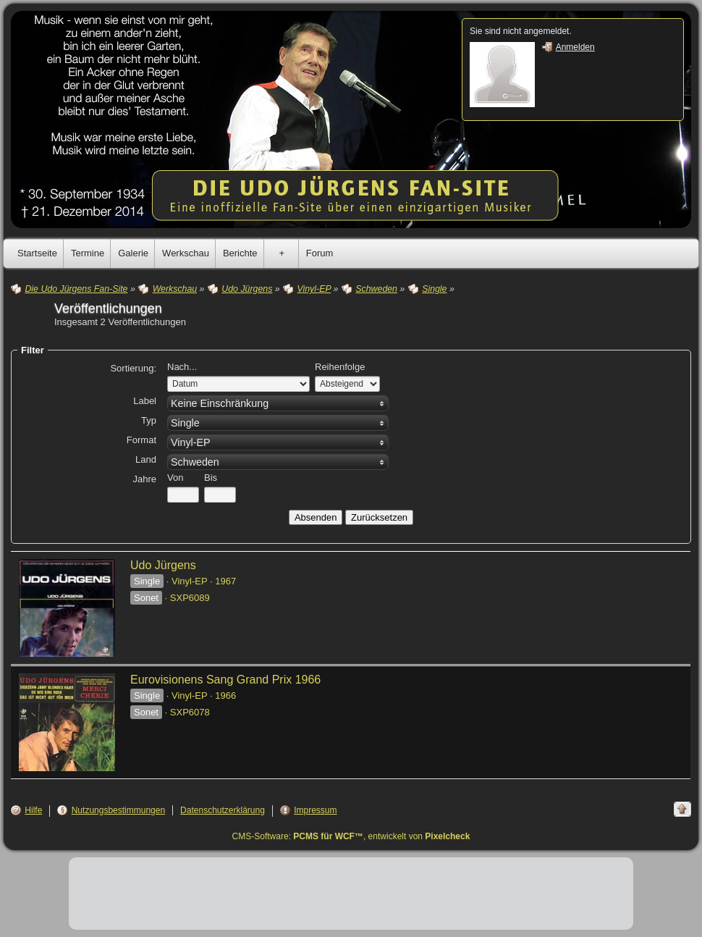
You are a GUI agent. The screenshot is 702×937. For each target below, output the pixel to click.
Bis (210, 477)
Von (175, 477)
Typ (148, 420)
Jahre (144, 479)
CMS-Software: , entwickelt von (351, 836)
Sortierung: (133, 368)
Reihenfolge (340, 366)
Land (145, 459)
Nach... (182, 366)
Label (144, 400)
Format (141, 439)
